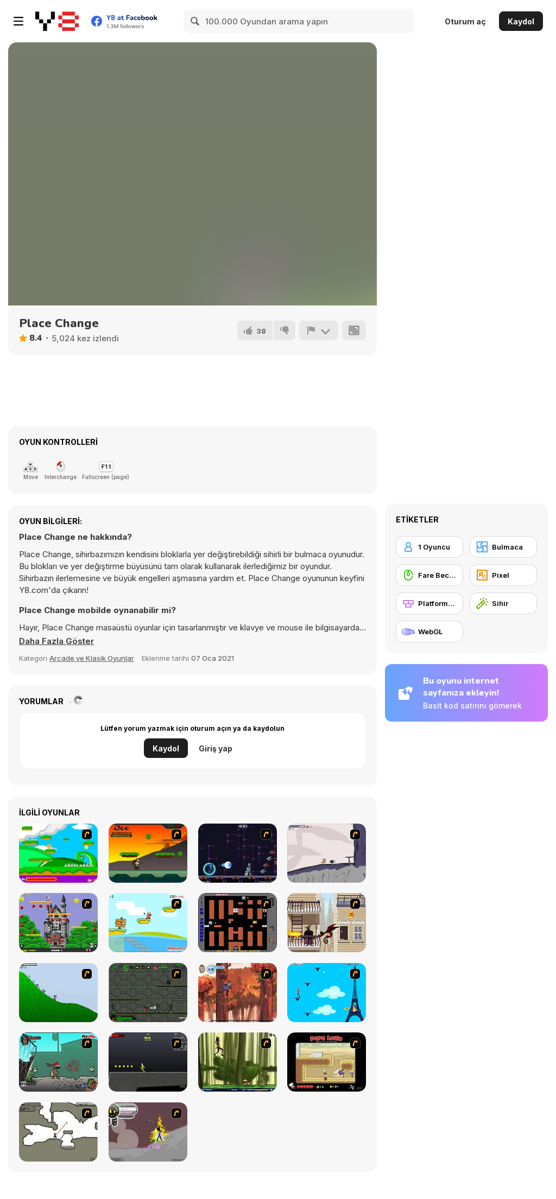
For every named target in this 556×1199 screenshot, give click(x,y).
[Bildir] (318, 330)
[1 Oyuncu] (429, 547)
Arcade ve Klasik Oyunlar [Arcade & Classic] (91, 658)
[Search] (195, 21)
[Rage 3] (148, 1132)
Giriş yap (215, 748)
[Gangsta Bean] (58, 1062)
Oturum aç (465, 21)
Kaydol (521, 21)
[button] (56, 641)
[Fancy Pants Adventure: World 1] (326, 853)
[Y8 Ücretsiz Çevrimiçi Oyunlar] (57, 21)
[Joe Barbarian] (148, 853)
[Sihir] (503, 603)
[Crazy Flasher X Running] (148, 1062)
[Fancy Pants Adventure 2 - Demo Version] (58, 992)
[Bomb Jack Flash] (58, 922)
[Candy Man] (58, 853)
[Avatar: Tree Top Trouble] (237, 992)
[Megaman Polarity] (237, 853)
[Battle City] (237, 922)
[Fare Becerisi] (429, 575)
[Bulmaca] (503, 547)
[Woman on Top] (326, 992)
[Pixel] (503, 575)
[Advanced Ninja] (58, 1132)
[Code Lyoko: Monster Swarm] (237, 1062)
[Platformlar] (429, 603)
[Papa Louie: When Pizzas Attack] (326, 1062)
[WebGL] (429, 631)
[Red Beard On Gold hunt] (148, 922)
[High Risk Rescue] (326, 922)
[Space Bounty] (148, 992)
